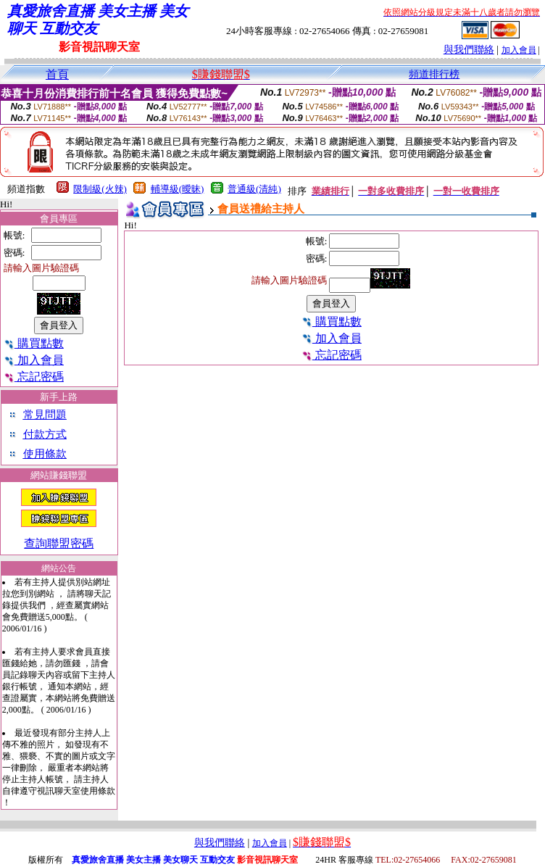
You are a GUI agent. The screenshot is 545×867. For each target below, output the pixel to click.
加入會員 (519, 50)
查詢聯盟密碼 (58, 543)
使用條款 (45, 454)
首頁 (57, 74)
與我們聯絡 (469, 49)
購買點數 (34, 343)
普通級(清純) (254, 188)
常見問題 (45, 414)
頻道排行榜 (434, 74)
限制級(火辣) (100, 188)
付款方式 (45, 434)
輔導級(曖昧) (177, 188)
